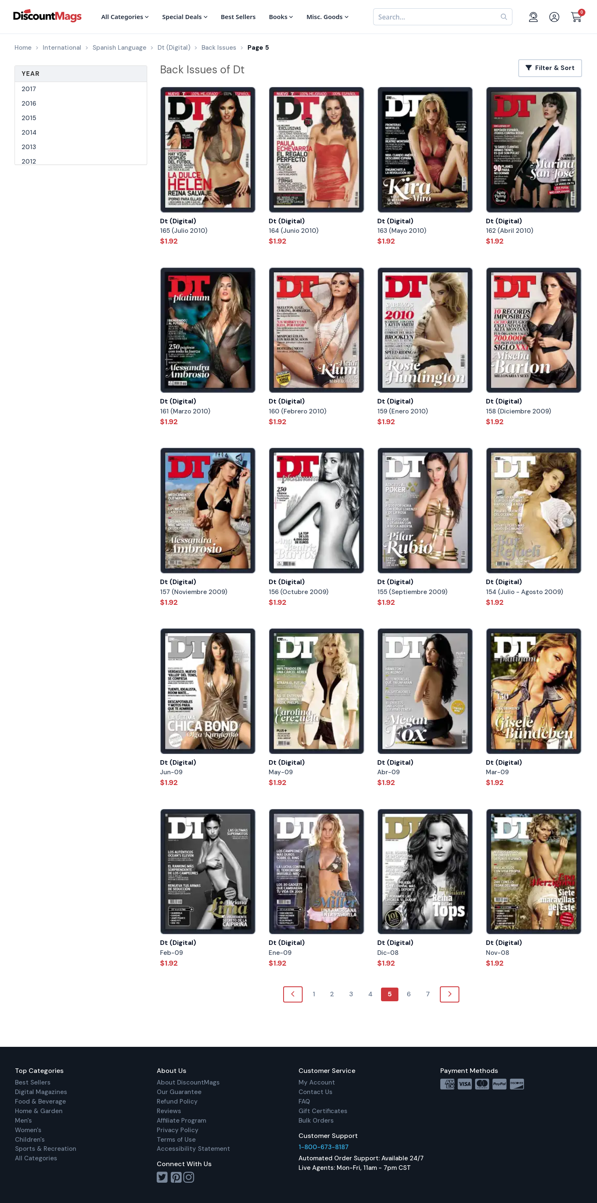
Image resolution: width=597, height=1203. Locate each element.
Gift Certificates (322, 1111)
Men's (23, 1120)
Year (31, 74)
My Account (316, 1082)
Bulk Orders (316, 1120)
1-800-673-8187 (323, 1147)
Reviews (169, 1111)
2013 (29, 147)
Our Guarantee (179, 1092)
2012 (29, 161)
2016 (29, 103)
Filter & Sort (550, 68)
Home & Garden (39, 1111)
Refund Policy (177, 1101)
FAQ (304, 1101)
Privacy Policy (178, 1130)
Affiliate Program (181, 1120)
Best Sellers (33, 1082)
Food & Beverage (40, 1101)
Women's (28, 1130)
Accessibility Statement (193, 1149)
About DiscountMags (188, 1082)
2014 (29, 132)
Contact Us (315, 1092)
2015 (29, 118)
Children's (30, 1139)
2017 (29, 89)
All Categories (36, 1158)
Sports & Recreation (45, 1149)
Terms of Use (176, 1139)
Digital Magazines (41, 1092)
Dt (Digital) (178, 221)
